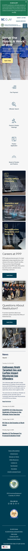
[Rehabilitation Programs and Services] (14, 235)
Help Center (14, 534)
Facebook (8, 503)
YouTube (18, 503)
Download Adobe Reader (14, 539)
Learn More (9, 275)
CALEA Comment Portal (14, 471)
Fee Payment (14, 465)
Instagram (16, 503)
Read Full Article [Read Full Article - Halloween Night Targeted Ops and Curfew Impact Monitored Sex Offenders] (6, 401)
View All (4, 357)
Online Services (21, 21)
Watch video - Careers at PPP (14, 291)
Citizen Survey (14, 453)
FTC (15, 12)
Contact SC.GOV (14, 536)
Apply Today (7, 60)
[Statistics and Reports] (14, 208)
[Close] (26, 2)
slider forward (20, 76)
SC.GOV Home (14, 529)
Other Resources (14, 459)
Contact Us (14, 462)
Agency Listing (21, 17)
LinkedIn (13, 503)
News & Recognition (14, 450)
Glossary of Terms (14, 456)
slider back (8, 76)
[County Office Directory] (14, 183)
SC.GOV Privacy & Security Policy (14, 531)
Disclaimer (14, 468)
